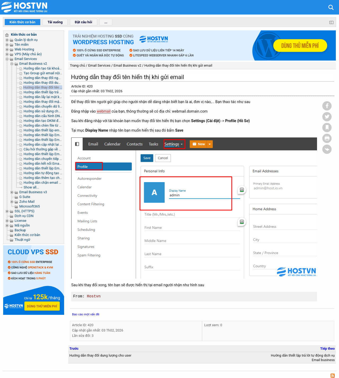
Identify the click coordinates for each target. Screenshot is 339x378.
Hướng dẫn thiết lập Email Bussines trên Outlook (60, 154)
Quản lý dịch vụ (26, 40)
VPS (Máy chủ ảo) (28, 54)
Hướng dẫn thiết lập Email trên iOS (50, 168)
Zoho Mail (26, 202)
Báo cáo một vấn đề (85, 314)
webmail (104, 111)
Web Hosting (24, 49)
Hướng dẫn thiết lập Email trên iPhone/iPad (56, 140)
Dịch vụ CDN (24, 216)
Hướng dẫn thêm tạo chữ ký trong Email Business (61, 178)
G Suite (24, 197)
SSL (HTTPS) (24, 211)
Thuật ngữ (22, 240)
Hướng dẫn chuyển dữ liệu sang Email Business (60, 106)
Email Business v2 (33, 64)
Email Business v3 (33, 192)
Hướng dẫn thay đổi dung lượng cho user (55, 83)
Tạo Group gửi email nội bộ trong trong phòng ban (61, 73)
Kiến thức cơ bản (27, 235)
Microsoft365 (29, 206)
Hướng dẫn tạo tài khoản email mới (50, 68)
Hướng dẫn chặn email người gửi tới (51, 183)
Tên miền (22, 45)
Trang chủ (77, 65)
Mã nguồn (22, 225)
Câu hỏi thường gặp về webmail (48, 149)
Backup (20, 230)
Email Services (26, 59)
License (20, 221)
